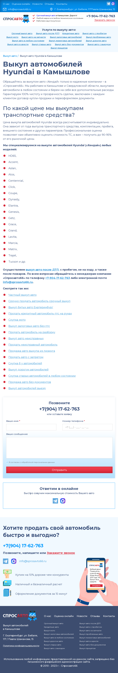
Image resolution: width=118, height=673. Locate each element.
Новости (37, 4)
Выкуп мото (12, 37)
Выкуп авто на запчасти (33, 37)
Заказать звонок (104, 20)
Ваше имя (13, 421)
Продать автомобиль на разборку (31, 332)
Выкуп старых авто (41, 44)
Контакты (61, 4)
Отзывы (49, 4)
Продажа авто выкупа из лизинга (31, 351)
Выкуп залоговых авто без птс (29, 326)
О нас (6, 4)
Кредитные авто (70, 33)
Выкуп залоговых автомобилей (66, 37)
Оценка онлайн (21, 4)
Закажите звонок (61, 553)
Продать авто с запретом (25, 357)
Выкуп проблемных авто (98, 37)
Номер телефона (73, 421)
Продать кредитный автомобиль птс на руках (40, 313)
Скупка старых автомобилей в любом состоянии (42, 375)
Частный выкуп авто (22, 295)
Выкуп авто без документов (69, 44)
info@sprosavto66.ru (19, 9)
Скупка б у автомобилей (25, 363)
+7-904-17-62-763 (100, 16)
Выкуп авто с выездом (99, 44)
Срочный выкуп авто (46, 15)
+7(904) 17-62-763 (23, 545)
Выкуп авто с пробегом (94, 33)
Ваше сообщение (17, 434)
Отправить (59, 470)
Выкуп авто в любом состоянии (28, 40)
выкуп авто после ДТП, (42, 269)
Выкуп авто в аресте (18, 44)
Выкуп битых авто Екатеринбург (30, 307)
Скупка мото (17, 319)
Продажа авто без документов (29, 382)
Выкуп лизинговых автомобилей (65, 40)
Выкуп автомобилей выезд (27, 388)
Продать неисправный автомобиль (32, 344)
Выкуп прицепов (59, 48)
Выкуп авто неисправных (26, 338)
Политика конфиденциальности (21, 645)
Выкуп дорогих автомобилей (28, 369)
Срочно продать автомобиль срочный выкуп (39, 301)
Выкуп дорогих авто (96, 40)
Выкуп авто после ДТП (47, 33)
